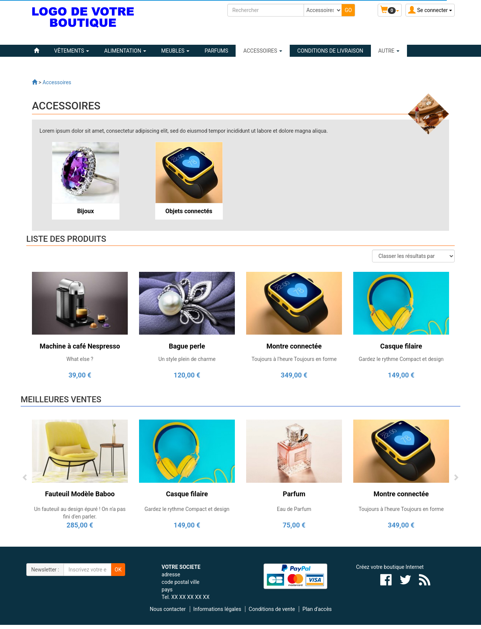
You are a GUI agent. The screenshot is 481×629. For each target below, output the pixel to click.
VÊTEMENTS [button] (71, 51)
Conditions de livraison (330, 51)
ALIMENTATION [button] (125, 51)
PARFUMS (216, 51)
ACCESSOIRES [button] (262, 51)
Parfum (294, 494)
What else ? (80, 359)
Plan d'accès (317, 609)
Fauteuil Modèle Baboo (80, 494)
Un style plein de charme (186, 359)
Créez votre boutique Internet (390, 567)
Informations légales (217, 609)
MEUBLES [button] (175, 51)
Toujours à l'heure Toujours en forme (294, 359)
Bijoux (85, 211)
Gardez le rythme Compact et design (400, 359)
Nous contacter (168, 609)
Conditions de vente (272, 609)
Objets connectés (188, 211)
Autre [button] (389, 51)
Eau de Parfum (294, 509)
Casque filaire (187, 494)
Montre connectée (401, 494)
